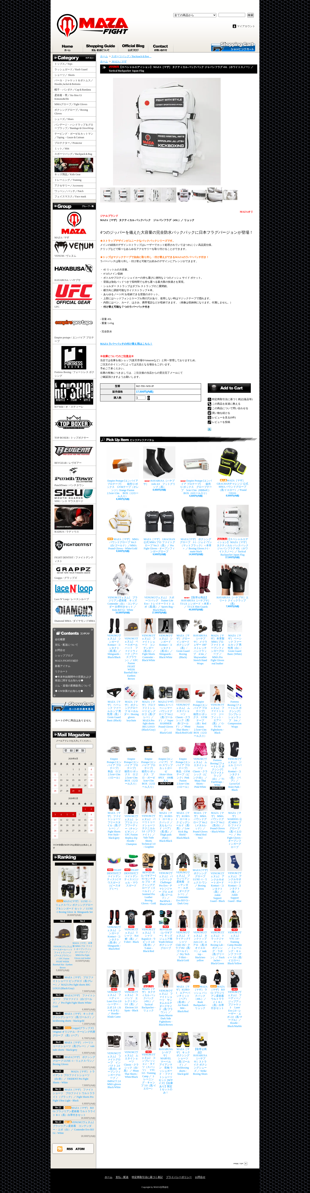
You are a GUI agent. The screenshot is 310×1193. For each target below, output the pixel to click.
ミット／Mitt (61, 148)
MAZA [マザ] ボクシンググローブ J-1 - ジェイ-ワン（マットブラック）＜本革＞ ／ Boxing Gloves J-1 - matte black (196, 529)
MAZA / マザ (73, 224)
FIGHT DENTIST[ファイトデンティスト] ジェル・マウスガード (131, 870)
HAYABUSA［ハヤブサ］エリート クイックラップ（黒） (232, 584)
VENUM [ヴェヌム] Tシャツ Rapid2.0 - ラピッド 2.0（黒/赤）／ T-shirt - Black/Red (148, 931)
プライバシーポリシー (179, 1177)
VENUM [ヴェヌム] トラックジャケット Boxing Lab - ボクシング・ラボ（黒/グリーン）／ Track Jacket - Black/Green (217, 937)
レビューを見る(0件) (224, 417)
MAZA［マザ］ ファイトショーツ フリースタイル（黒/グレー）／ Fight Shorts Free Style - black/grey (114, 817)
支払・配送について (100, 46)
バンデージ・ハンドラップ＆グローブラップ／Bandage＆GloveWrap (75, 126)
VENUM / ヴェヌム (73, 249)
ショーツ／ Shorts (65, 75)
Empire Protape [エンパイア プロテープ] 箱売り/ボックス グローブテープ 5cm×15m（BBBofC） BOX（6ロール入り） (196, 470)
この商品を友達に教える (226, 403)
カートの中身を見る (73, 706)
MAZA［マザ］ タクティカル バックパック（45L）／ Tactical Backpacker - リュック (148, 990)
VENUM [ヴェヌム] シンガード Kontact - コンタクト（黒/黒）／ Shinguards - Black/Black (114, 638)
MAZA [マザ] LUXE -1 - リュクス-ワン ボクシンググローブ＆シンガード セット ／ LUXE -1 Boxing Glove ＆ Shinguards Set (74, 890)
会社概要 (60, 639)
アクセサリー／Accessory (68, 185)
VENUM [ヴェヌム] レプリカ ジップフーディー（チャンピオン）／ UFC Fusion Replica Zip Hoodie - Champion (131, 820)
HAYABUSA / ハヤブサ (73, 271)
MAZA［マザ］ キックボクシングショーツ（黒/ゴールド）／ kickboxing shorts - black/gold (74, 1017)
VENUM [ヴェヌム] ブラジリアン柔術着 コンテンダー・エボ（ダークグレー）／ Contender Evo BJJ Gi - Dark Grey (183, 879)
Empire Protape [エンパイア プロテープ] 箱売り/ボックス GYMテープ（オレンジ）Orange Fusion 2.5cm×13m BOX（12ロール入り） (123, 472)
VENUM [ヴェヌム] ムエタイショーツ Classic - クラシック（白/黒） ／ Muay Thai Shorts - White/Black (131, 1055)
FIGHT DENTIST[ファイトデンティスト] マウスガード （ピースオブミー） (114, 871)
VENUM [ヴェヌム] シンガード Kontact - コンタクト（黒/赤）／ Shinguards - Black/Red (114, 930)
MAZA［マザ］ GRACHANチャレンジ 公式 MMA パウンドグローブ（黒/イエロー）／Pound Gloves (232, 470)
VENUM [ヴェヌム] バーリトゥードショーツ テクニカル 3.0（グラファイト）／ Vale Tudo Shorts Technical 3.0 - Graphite (148, 822)
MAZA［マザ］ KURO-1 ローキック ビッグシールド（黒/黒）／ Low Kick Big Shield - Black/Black (183, 817)
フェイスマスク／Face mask (70, 196)
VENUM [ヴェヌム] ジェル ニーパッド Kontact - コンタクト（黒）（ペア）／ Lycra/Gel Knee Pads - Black (234, 766)
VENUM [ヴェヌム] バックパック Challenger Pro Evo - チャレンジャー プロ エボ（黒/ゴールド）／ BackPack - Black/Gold (165, 879)
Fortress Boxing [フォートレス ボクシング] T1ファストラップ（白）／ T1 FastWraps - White (217, 764)
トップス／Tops (65, 63)
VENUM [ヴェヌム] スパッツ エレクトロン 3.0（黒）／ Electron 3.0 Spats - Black (131, 990)
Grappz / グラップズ (73, 572)
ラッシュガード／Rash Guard (72, 69)
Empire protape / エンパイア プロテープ (74, 326)
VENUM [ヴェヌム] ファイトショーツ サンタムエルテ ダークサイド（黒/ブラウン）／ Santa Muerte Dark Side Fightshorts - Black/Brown (165, 997)
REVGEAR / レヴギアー (73, 453)
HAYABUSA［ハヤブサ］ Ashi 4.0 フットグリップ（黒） (159, 467)
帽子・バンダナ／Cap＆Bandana (73, 89)
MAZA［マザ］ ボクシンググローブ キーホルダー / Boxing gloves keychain (131, 703)
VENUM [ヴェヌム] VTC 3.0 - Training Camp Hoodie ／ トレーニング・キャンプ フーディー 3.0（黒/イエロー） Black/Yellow (234, 937)
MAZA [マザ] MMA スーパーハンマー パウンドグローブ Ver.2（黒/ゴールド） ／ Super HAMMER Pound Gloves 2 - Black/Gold (165, 709)
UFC (73, 296)
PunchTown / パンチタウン (73, 477)
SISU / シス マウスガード (73, 496)
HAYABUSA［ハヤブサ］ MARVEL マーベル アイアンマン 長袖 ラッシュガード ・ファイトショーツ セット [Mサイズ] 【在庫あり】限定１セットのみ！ (165, 1063)
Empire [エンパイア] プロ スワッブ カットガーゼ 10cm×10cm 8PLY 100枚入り (165, 762)
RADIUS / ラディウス (73, 519)
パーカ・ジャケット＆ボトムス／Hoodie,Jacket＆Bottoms (73, 82)
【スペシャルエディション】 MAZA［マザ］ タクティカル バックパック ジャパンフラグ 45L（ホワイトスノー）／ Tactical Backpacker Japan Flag (232, 530)
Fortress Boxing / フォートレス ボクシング (74, 361)
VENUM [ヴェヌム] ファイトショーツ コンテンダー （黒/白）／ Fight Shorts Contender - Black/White (148, 640)
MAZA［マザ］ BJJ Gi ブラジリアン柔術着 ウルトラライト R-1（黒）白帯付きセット (74, 1111)
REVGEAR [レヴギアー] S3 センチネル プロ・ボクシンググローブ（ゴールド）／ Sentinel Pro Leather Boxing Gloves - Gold (148, 879)
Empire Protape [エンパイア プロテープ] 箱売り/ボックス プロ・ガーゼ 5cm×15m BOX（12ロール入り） (148, 765)
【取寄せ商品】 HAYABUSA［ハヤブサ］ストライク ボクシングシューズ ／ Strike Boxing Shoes (200, 1053)
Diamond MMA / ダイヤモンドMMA (74, 612)
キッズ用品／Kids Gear (73, 167)
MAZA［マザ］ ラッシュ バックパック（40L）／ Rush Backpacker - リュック (200, 989)
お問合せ (161, 46)
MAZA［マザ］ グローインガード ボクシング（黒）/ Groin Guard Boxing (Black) (183, 638)
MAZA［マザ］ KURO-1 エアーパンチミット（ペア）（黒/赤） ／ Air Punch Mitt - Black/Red (183, 991)
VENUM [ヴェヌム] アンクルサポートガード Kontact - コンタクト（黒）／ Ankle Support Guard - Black (217, 878)
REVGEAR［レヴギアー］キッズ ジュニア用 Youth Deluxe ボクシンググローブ (165, 929)
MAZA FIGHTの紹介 (66, 660)
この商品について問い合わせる (230, 408)
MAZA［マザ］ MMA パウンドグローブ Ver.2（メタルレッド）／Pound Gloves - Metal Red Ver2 (200, 817)
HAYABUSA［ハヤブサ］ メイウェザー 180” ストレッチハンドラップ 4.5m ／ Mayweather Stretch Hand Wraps (200, 641)
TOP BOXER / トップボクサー (73, 424)
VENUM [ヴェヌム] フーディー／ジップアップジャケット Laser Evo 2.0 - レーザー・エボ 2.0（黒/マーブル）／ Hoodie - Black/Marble (234, 998)
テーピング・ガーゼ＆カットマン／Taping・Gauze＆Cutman (73, 135)
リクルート (61, 671)
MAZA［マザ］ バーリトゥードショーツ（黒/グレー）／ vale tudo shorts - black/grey (74, 1046)
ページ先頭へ (240, 1163)
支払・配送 (122, 1177)
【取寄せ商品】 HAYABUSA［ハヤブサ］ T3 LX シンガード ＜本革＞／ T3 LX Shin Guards (196, 585)
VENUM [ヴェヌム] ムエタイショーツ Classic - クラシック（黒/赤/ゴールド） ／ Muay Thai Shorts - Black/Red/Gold (183, 709)
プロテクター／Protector (69, 142)
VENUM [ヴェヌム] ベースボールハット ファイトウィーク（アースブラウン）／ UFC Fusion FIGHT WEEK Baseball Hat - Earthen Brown (63, 946)
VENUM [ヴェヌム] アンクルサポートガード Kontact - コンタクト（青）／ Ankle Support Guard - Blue (234, 878)
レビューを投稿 (221, 422)
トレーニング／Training (67, 179)
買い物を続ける (221, 413)
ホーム (68, 46)
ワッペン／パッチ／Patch (69, 191)
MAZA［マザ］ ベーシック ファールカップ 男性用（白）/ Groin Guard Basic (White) (234, 637)
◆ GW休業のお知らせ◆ (69, 690)
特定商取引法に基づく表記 (147, 1177)
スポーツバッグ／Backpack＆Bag (74, 153)
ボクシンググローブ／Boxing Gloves (71, 111)
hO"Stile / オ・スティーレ (73, 394)
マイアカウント (246, 26)
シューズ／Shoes (64, 119)
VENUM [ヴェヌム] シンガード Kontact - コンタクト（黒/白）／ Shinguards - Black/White (165, 638)
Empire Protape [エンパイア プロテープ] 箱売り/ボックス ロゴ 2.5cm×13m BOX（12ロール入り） (131, 763)
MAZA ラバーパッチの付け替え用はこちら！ (126, 343)
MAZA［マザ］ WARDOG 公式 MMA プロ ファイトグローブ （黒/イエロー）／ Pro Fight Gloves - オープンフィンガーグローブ (234, 822)
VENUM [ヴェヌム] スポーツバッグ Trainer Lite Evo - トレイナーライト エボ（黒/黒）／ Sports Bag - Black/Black (159, 587)
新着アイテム (62, 666)
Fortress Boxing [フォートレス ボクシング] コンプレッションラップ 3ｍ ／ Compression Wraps (234, 706)
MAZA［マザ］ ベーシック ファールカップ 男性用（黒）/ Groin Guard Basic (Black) (114, 703)
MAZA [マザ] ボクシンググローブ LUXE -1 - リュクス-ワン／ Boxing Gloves (74, 1061)
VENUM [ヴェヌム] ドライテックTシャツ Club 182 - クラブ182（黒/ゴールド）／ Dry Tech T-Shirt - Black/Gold (183, 936)
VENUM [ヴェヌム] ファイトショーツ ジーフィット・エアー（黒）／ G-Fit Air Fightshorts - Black (217, 709)
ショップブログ (133, 46)
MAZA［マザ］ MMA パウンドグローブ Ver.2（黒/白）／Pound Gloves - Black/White (217, 814)
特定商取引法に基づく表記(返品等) (232, 399)
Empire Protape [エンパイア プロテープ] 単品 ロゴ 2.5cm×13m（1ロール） (114, 760)
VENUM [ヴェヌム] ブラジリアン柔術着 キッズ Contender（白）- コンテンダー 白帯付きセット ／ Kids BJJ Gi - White (123, 587)
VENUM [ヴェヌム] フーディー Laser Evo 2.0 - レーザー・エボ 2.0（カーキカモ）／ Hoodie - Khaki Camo (114, 993)
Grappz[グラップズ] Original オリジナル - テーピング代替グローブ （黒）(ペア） (74, 1032)
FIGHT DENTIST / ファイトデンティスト (73, 549)
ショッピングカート (233, 46)
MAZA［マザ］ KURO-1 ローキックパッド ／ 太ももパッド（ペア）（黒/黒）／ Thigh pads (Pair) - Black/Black (165, 819)
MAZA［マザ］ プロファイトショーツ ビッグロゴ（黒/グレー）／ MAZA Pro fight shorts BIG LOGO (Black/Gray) (148, 708)
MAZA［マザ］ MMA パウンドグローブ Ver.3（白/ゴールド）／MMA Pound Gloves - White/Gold (123, 527)
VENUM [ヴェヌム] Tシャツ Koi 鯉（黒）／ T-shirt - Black (131, 926)
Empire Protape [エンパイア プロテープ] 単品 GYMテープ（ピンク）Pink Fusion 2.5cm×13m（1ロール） (183, 765)
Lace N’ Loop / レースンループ (73, 591)
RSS (70, 1149)
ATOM (80, 1149)
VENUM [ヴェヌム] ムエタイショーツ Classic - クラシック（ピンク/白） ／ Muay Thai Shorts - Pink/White (200, 765)
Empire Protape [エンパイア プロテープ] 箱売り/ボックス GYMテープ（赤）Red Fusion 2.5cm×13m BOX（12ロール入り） (200, 711)
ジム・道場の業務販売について (73, 685)
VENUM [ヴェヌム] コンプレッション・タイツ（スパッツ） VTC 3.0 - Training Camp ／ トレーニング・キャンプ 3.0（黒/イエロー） (148, 1061)
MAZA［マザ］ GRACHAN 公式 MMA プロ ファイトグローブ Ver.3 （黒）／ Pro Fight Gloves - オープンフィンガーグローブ (159, 529)
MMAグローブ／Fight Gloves (70, 104)
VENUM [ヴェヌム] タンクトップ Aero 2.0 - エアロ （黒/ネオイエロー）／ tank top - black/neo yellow (200, 936)
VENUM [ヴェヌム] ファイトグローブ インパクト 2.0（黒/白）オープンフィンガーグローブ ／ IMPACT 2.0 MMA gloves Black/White (114, 1060)
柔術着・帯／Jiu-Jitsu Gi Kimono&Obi (68, 97)
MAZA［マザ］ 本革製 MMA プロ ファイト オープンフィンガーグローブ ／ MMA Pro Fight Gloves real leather (217, 641)
